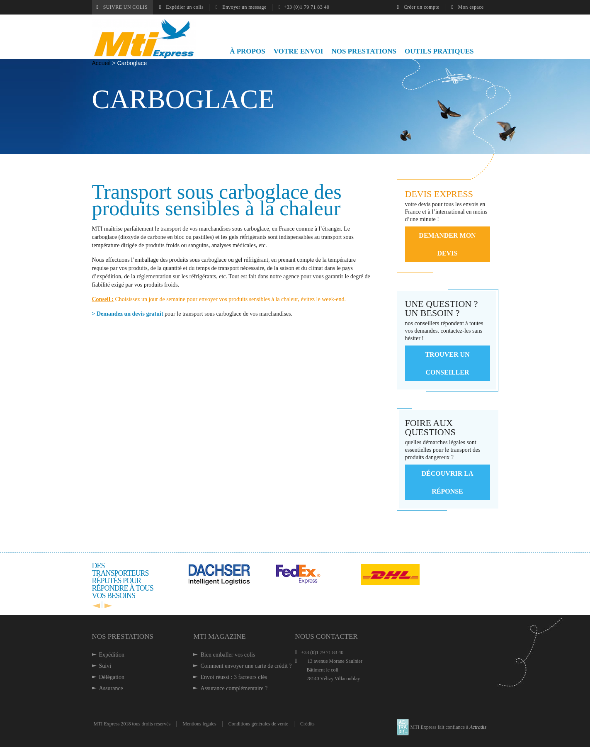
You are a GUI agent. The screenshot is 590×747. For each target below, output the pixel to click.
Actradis (477, 727)
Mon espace (468, 7)
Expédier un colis (181, 7)
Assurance (111, 688)
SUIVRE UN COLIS (122, 7)
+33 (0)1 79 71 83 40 (304, 7)
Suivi (105, 666)
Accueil (102, 63)
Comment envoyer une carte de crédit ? (245, 666)
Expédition (111, 655)
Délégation (111, 677)
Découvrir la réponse (447, 482)
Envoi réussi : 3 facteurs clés (233, 677)
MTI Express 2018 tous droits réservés (132, 724)
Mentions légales (199, 724)
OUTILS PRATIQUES (439, 51)
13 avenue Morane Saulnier (328, 669)
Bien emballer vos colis (227, 655)
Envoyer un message (241, 7)
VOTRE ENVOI (298, 51)
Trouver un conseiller (447, 363)
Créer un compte (418, 7)
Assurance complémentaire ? (233, 688)
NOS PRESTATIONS (363, 51)
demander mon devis (447, 244)
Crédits (307, 724)
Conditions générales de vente (258, 724)
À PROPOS (247, 51)
